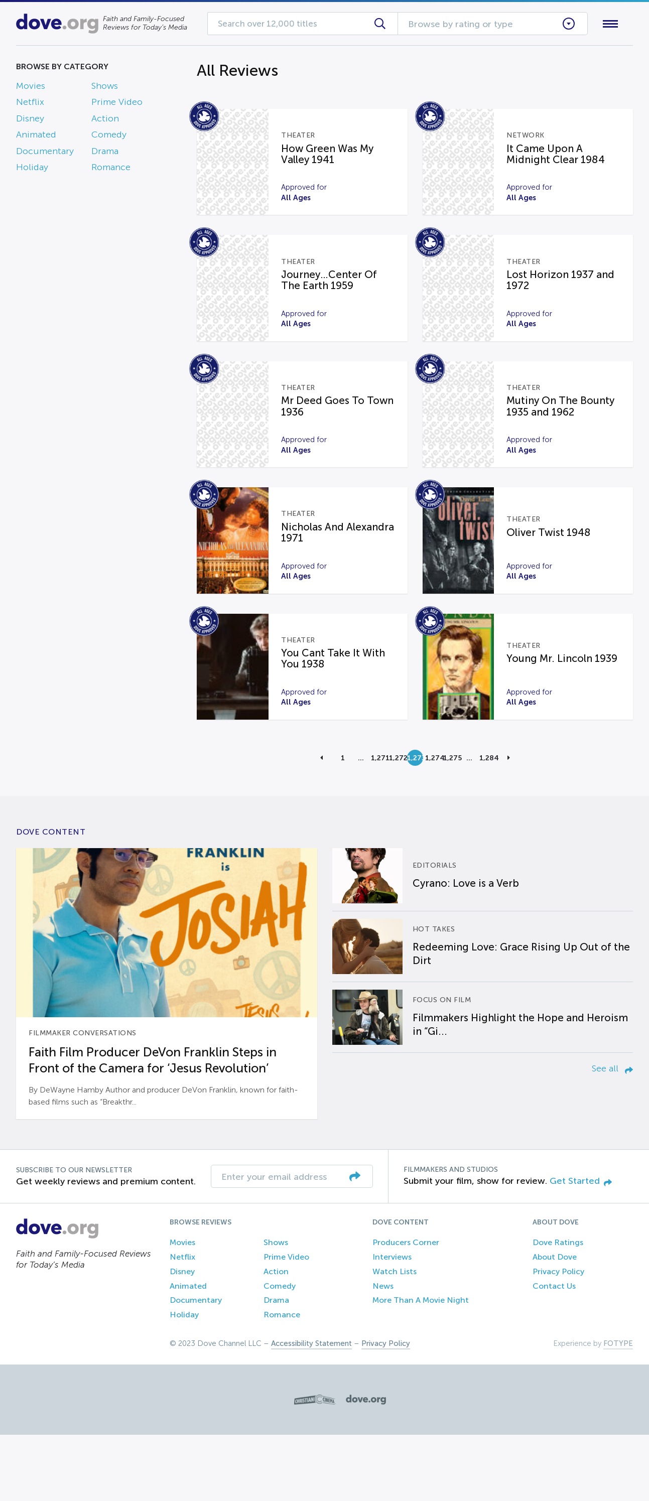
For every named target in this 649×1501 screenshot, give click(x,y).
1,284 (487, 824)
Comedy (108, 137)
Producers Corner (405, 1309)
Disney (30, 120)
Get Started (581, 1247)
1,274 (433, 824)
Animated (36, 137)
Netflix (30, 104)
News (383, 1352)
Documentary (45, 153)
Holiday (32, 169)
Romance (111, 169)
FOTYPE (618, 1410)
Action (105, 120)
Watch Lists (394, 1337)
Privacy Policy (558, 1337)
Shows (104, 88)
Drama (104, 153)
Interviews (392, 1323)
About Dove (555, 1323)
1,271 (379, 824)
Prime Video (117, 104)
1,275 (451, 824)
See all (612, 1135)
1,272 (397, 824)
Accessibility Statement (311, 1410)
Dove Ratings (558, 1309)
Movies (30, 88)
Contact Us (554, 1352)
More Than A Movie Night (420, 1366)
